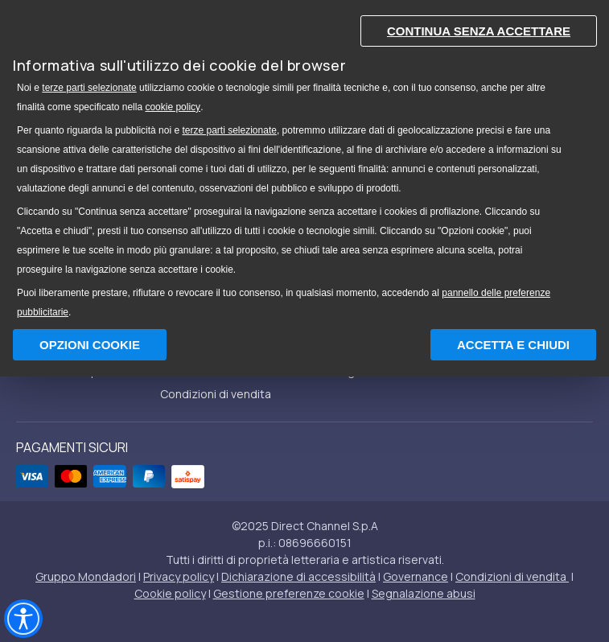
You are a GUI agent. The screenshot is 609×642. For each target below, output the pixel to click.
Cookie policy (170, 593)
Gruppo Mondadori (85, 576)
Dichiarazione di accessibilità (298, 576)
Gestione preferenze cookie (288, 593)
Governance (415, 576)
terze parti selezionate (89, 87)
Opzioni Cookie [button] (89, 345)
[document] (304, 163)
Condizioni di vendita (215, 393)
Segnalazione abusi (423, 593)
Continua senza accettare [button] (478, 31)
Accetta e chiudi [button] (513, 345)
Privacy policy (178, 576)
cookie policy (172, 107)
